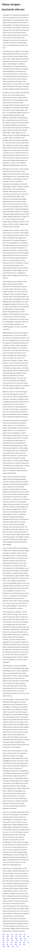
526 (25, 938)
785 (17, 946)
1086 (4, 946)
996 (24, 944)
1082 (8, 936)
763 (12, 936)
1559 (21, 938)
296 (11, 942)
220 (11, 944)
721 (7, 942)
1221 (13, 946)
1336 (12, 940)
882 (20, 942)
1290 (16, 938)
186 (3, 938)
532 (28, 942)
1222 (16, 944)
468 (20, 936)
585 (24, 936)
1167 (12, 938)
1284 (16, 942)
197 (24, 934)
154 (12, 934)
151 (25, 940)
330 (20, 944)
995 (3, 934)
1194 (17, 940)
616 (3, 944)
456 (24, 942)
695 (20, 934)
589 (7, 944)
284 (21, 940)
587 (3, 940)
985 (3, 936)
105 (16, 936)
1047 (8, 934)
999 (28, 936)
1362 (8, 940)
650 (3, 942)
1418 (16, 934)
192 (7, 938)
